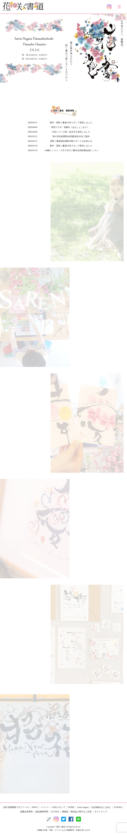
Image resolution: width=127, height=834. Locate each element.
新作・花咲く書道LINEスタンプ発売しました (71, 122)
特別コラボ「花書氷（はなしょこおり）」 (71, 127)
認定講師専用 (41, 812)
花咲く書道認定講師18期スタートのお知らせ (71, 141)
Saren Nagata (83, 807)
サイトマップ (100, 812)
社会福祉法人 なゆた (101, 807)
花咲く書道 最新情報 (63, 111)
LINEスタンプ (58, 807)
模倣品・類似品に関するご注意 (77, 812)
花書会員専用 (26, 812)
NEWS (35, 807)
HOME (71, 807)
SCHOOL (118, 807)
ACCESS (55, 812)
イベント (45, 807)
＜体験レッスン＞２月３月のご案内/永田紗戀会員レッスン (71, 150)
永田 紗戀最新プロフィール (16, 807)
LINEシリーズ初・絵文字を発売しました (71, 132)
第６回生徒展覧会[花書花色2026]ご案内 (71, 136)
